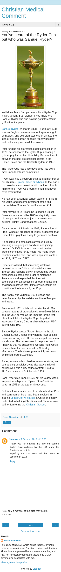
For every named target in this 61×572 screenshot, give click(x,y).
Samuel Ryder (10, 129)
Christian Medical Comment (23, 12)
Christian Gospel (35, 404)
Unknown (14, 439)
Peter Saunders (12, 540)
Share (7, 422)
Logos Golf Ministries (23, 397)
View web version (30, 531)
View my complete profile (14, 562)
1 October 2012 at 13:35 (33, 439)
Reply (12, 461)
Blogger (37, 568)
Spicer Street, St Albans (30, 182)
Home (30, 525)
